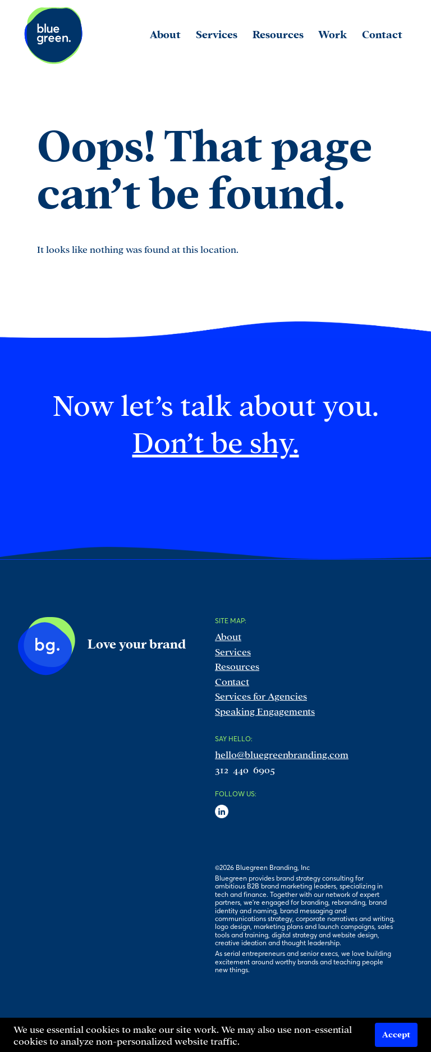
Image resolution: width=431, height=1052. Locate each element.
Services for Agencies (261, 695)
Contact (232, 681)
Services (233, 651)
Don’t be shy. (215, 440)
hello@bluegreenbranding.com (282, 754)
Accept (396, 1033)
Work (332, 33)
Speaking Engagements (265, 711)
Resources (237, 666)
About (228, 636)
